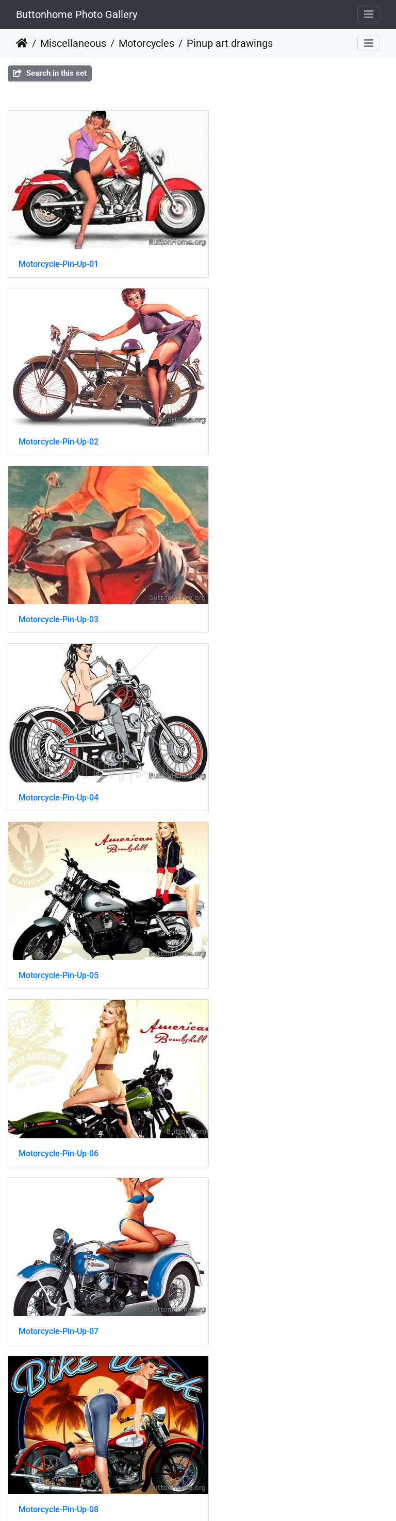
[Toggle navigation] (368, 14)
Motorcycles (146, 43)
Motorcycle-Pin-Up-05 (58, 581)
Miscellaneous (73, 43)
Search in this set (50, 73)
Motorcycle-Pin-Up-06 (256, 581)
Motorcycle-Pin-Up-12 (58, 1076)
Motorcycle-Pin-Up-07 (58, 746)
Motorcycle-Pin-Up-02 (256, 251)
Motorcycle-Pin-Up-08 (256, 746)
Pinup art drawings (230, 43)
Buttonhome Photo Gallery (76, 14)
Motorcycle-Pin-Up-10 (256, 911)
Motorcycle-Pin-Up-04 (256, 416)
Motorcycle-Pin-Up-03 (58, 416)
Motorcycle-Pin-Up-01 (58, 251)
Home (22, 43)
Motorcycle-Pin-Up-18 (256, 1406)
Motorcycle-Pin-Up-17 (58, 1406)
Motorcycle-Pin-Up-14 (256, 1076)
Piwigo (207, 1499)
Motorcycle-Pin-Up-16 (256, 1241)
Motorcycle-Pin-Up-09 (58, 911)
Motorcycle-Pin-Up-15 (58, 1241)
